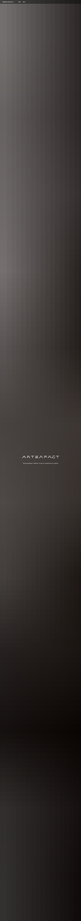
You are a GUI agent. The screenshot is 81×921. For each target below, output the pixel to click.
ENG (19, 2)
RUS (24, 2)
